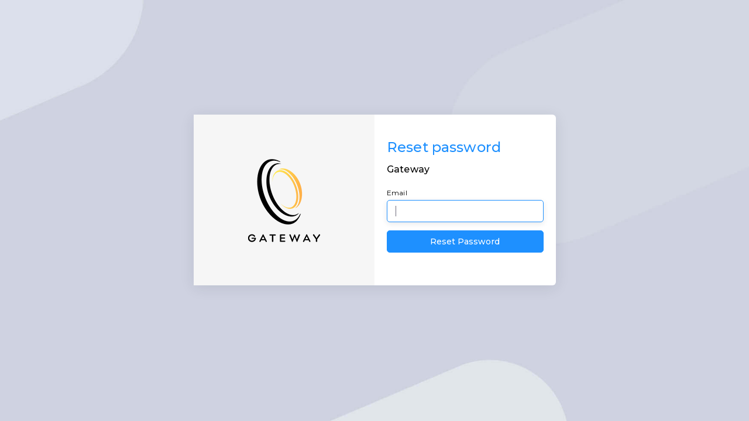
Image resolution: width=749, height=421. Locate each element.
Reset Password (465, 241)
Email (397, 192)
